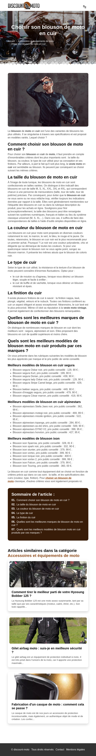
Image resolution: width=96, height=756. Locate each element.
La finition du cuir (23, 517)
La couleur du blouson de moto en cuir (35, 508)
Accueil (11, 41)
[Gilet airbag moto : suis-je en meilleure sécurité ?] (48, 630)
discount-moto (21, 749)
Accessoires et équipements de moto (36, 41)
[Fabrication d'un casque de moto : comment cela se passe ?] (48, 687)
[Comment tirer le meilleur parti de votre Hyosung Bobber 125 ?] (48, 574)
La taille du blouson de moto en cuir (34, 504)
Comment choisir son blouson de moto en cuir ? (40, 500)
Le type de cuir (22, 513)
